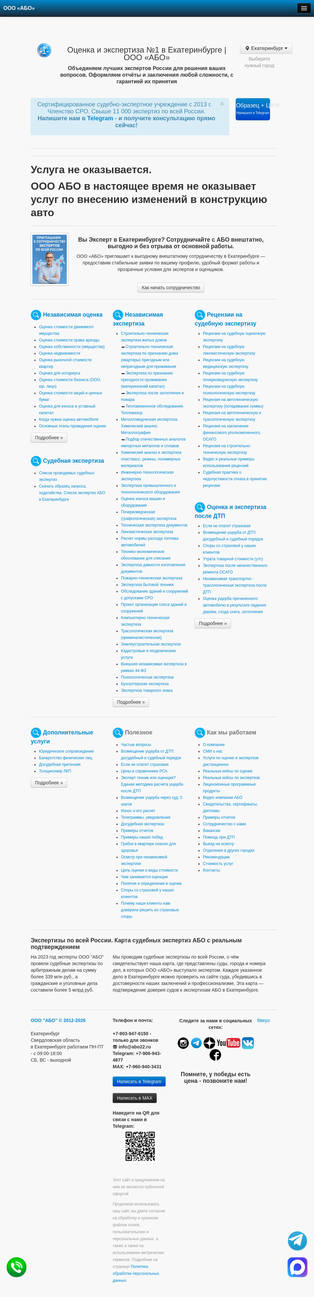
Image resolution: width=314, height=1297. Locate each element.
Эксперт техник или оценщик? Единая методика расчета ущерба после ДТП (152, 784)
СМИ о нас (212, 751)
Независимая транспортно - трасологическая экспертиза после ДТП (235, 585)
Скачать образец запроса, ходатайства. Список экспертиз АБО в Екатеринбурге (72, 493)
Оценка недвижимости (59, 353)
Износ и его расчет (138, 810)
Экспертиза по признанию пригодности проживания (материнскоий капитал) (147, 380)
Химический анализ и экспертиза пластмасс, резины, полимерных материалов (151, 459)
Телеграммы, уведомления (145, 817)
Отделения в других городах (229, 850)
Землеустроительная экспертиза (151, 644)
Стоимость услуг (218, 863)
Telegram (101, 118)
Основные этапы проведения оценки (72, 426)
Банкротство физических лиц (65, 758)
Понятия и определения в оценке (151, 883)
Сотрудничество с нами (224, 824)
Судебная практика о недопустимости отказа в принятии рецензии (235, 479)
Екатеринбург (266, 48)
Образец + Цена (253, 108)
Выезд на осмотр (218, 844)
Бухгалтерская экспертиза (145, 684)
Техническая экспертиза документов (154, 525)
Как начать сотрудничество (171, 287)
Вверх (263, 1020)
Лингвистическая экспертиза (147, 532)
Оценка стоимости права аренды (69, 340)
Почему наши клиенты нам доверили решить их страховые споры (150, 910)
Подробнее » (49, 437)
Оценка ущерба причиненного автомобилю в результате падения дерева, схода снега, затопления (234, 605)
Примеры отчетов (137, 830)
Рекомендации (216, 857)
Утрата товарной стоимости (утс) (233, 559)
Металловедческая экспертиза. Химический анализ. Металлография (149, 426)
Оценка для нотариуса (59, 373)
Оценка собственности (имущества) (71, 346)
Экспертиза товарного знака (147, 690)
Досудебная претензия (60, 764)
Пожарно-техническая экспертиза (151, 578)
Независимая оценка (72, 314)
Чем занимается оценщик (144, 877)
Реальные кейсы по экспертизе (231, 777)
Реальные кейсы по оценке (228, 771)
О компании (214, 744)
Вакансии (211, 830)
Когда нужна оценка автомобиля (68, 419)
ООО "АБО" (44, 1020)
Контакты (211, 870)
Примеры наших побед (142, 837)
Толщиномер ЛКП (55, 771)
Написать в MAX (134, 1098)
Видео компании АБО (222, 797)
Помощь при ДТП (219, 837)
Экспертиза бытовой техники (147, 584)
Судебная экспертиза (73, 460)
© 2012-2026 (72, 1020)
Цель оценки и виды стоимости (149, 870)
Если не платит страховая (227, 526)
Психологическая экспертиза (147, 677)
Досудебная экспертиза (142, 824)
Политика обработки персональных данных (136, 1273)
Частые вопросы (136, 744)
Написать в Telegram (139, 1081)
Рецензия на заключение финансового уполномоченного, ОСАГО (232, 433)
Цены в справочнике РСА (144, 771)
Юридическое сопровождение (66, 751)
